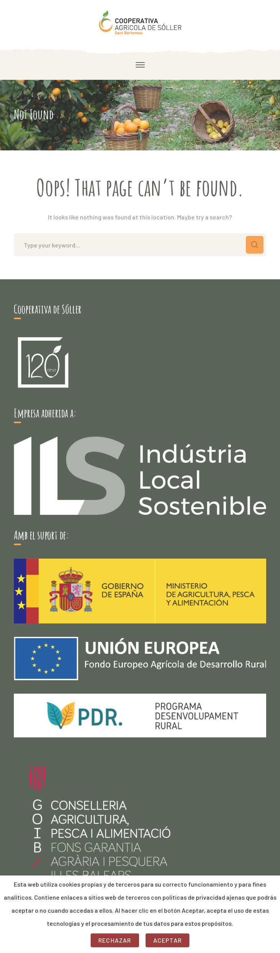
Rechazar (114, 940)
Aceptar (167, 940)
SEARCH (254, 245)
